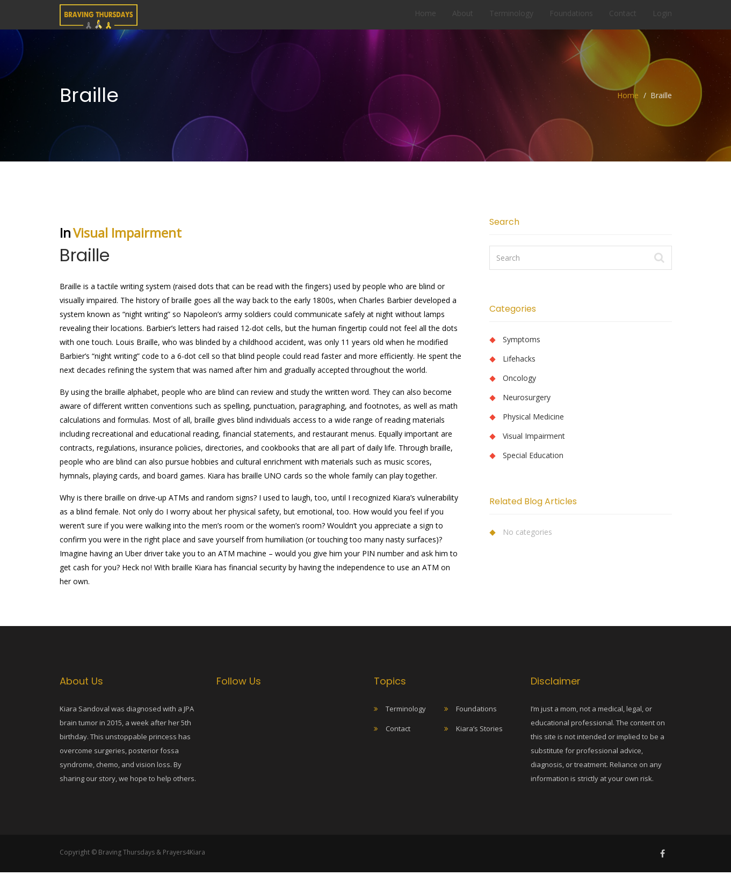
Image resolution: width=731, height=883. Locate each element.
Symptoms (521, 350)
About (462, 18)
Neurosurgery (527, 408)
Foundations (571, 18)
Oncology (519, 389)
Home (425, 18)
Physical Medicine (533, 427)
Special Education (533, 466)
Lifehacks (519, 369)
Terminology (511, 18)
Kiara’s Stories (479, 739)
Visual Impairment (127, 243)
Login (662, 18)
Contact (622, 18)
